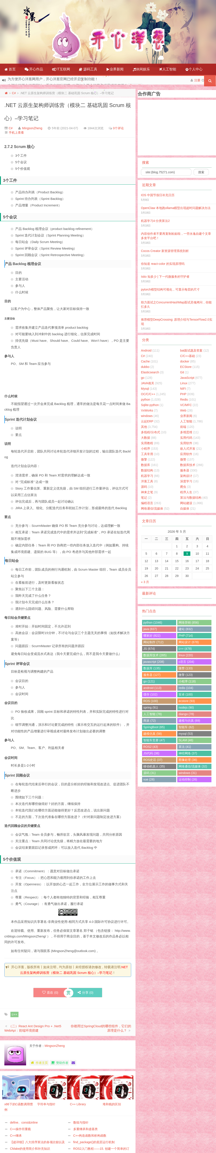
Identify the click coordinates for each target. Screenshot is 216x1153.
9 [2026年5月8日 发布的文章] (187, 553)
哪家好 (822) (152, 635)
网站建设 (186, 503)
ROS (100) (150, 701)
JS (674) (149, 648)
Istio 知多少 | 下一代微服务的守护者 (165, 276)
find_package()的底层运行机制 (94, 1142)
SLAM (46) (186, 740)
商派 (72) (149, 720)
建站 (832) (186, 629)
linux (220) (186, 655)
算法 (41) (185, 746)
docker (184, 361)
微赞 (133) (186, 668)
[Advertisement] (83, 379)
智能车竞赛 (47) (154, 740)
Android (146, 350)
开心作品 (34, 69)
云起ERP (147, 421)
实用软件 (186, 443)
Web (183, 410)
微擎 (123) (186, 675)
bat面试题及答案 (191, 350)
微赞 (183, 459)
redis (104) (186, 688)
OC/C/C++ (148, 394)
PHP (183, 394)
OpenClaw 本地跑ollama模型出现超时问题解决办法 (176, 208)
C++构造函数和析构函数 (89, 1135)
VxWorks (147, 410)
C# (14, 93)
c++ (14, 1014)
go (142, 377)
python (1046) (152, 622)
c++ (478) (185, 648)
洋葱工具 (147, 481)
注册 (197, 80)
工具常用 (147, 454)
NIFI (183, 388)
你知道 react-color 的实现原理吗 (162, 263)
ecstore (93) (187, 701)
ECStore (186, 367)
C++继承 (16, 1135)
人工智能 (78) (152, 714)
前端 (183, 427)
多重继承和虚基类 (85, 1129)
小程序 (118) (187, 681)
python (145, 399)
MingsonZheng (32, 128)
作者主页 (39, 1063)
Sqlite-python (150, 405)
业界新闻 (115, 69)
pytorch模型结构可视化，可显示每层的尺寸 (170, 289)
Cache (145, 361)
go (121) (149, 681)
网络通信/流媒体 (152, 508)
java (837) (150, 629)
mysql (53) (186, 733)
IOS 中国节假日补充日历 (157, 195)
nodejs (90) (186, 707)
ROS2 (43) (150, 746)
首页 (10, 69)
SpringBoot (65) (154, 727)
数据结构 (147, 470)
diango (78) (186, 714)
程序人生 (186, 492)
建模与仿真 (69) (189, 720)
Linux (183, 383)
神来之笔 (147, 492)
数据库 (145, 465)
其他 (144, 427)
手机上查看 (16, 132)
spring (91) (150, 707)
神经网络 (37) (188, 753)
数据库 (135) (152, 668)
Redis (184, 399)
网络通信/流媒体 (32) (193, 766)
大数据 (145, 437)
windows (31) (187, 773)
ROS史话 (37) (152, 760)
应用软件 (186, 454)
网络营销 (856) (189, 622)
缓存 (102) (150, 694)
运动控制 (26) (188, 779)
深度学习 (186, 481)
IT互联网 (61, 69)
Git (182, 372)
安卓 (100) (186, 694)
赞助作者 (59, 1063)
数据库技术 (187, 465)
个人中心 (194, 69)
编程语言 (147, 503)
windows (147, 416)
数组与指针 (81, 1122)
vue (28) (148, 779)
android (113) (152, 688)
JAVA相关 (147, 383)
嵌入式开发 (187, 448)
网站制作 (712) (153, 642)
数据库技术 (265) (155, 655)
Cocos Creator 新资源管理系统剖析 (165, 251)
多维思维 (186, 432)
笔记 (144, 497)
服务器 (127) (152, 675)
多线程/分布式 (150, 432)
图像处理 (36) (188, 760)
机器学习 (147, 476)
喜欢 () (50, 992)
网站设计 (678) (189, 642)
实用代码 (186, 437)
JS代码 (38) (151, 753)
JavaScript (187, 377)
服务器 (184, 470)
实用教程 (147, 443)
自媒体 (184, 508)
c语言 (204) (186, 661)
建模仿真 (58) (152, 733)
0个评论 (118, 128)
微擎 (144, 459)
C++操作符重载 (20, 1129)
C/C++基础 (187, 356)
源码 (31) (149, 773)
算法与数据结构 (190, 497)
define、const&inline (24, 1122)
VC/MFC (186, 405)
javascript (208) (153, 661)
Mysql (145, 388)
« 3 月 (145, 582)
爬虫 (183, 486)
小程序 (145, 448)
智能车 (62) (186, 727)
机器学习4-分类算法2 (155, 221)
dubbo (145, 367)
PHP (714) (186, 635)
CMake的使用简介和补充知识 (30, 1148)
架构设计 (186, 476)
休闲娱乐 (141, 69)
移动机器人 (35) (154, 766)
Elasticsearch (150, 372)
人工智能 (167, 69)
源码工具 (88, 69)
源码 (144, 486)
